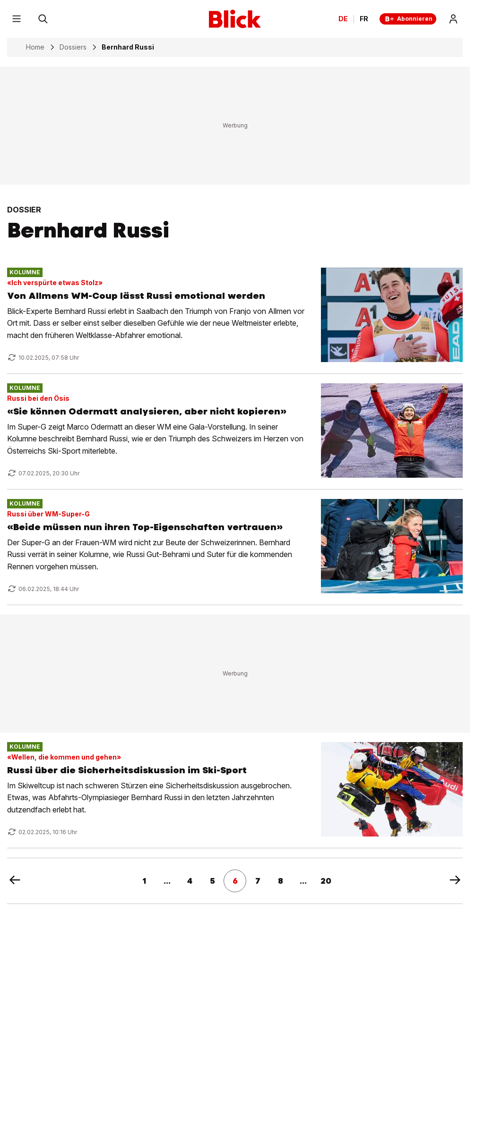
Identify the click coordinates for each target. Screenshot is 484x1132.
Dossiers (73, 47)
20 (325, 881)
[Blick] (235, 18)
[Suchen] (43, 18)
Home (35, 47)
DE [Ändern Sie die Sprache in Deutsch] (343, 19)
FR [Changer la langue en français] (364, 19)
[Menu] (16, 18)
